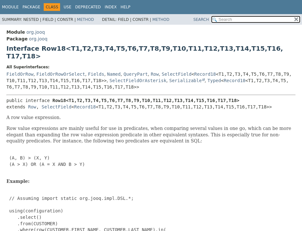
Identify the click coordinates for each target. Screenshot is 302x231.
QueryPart (135, 74)
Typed (214, 80)
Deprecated (88, 7)
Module (10, 7)
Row (155, 74)
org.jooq (35, 32)
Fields (96, 74)
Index (111, 7)
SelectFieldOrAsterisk (138, 80)
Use (67, 7)
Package (31, 7)
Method (85, 19)
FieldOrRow (19, 74)
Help (125, 7)
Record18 (205, 74)
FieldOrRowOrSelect (60, 74)
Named (113, 74)
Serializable (185, 80)
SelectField (176, 74)
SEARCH (201, 19)
